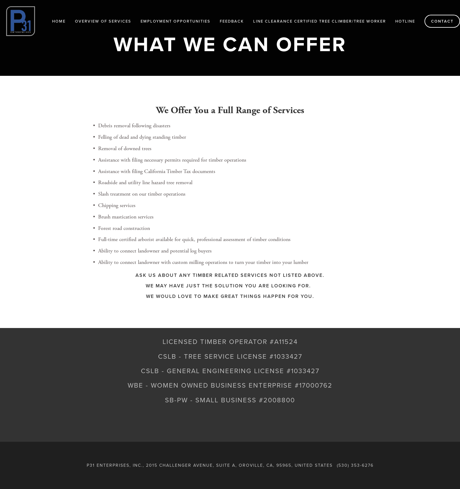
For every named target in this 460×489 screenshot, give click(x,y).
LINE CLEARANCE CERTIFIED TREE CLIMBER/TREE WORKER (319, 21)
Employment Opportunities (175, 21)
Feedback (232, 21)
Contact (442, 21)
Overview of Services (103, 21)
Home (59, 21)
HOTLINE (405, 21)
